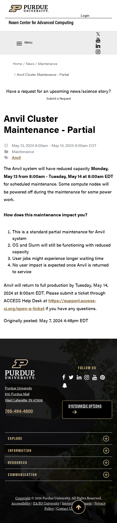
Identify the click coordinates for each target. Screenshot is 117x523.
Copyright (23, 498)
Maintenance (47, 63)
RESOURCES (58, 463)
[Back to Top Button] (78, 508)
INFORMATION (58, 451)
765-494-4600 (19, 411)
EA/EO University (46, 503)
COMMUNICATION (58, 475)
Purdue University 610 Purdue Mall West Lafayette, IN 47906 (24, 393)
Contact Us (64, 508)
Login (85, 15)
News (30, 63)
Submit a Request (58, 98)
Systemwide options (84, 406)
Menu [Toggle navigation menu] (24, 42)
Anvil (16, 157)
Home (17, 63)
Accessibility (21, 503)
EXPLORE (58, 439)
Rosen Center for (41, 22)
